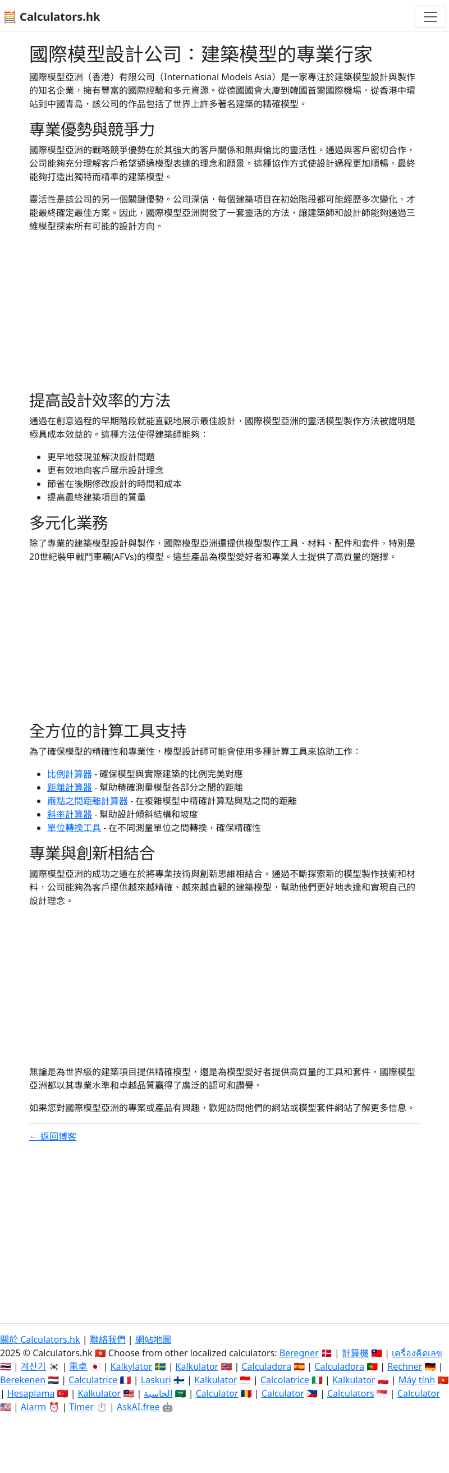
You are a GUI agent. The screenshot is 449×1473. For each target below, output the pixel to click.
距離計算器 (69, 787)
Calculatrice (92, 1380)
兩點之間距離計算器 (87, 801)
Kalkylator (132, 1366)
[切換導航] (430, 17)
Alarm (33, 1407)
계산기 (33, 1366)
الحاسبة (158, 1393)
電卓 (78, 1366)
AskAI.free (138, 1407)
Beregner (299, 1353)
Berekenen (22, 1380)
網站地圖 (153, 1339)
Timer (81, 1407)
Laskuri (156, 1380)
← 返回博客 (52, 1136)
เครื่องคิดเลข (417, 1353)
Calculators (350, 1393)
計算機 (355, 1353)
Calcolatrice (284, 1380)
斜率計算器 (69, 814)
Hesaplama (30, 1393)
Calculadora (266, 1366)
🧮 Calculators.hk (51, 16)
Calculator (217, 1393)
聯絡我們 (108, 1339)
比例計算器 (69, 774)
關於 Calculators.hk (40, 1339)
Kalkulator (197, 1366)
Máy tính (417, 1380)
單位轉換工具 (74, 828)
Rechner (404, 1366)
